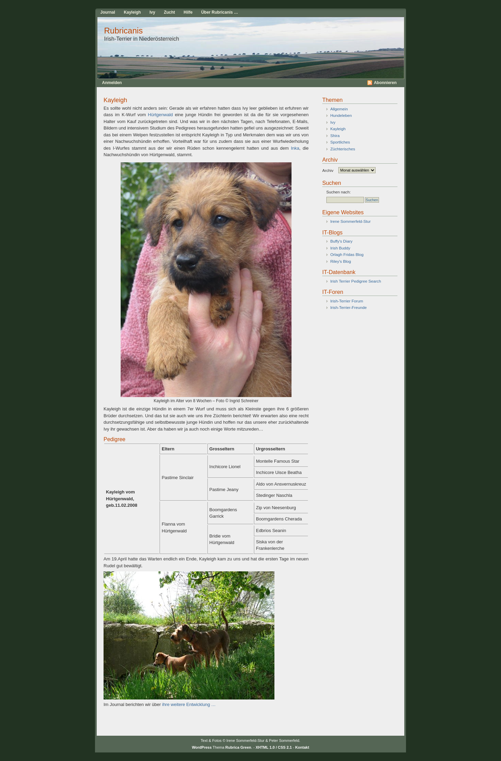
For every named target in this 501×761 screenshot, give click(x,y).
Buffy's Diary (341, 241)
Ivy (152, 12)
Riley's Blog (340, 261)
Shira (334, 135)
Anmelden (112, 82)
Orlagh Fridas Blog (346, 254)
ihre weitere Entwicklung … (189, 704)
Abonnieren (385, 82)
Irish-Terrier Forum (346, 301)
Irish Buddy (340, 248)
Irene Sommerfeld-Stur (350, 221)
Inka (295, 148)
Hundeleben (341, 115)
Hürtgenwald (159, 114)
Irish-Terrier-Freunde (348, 307)
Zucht (169, 12)
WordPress (202, 747)
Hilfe (188, 12)
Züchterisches (342, 149)
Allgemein (339, 109)
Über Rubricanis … (219, 12)
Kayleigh (132, 12)
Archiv (327, 170)
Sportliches (340, 142)
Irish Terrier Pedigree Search (355, 281)
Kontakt (302, 747)
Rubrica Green (238, 747)
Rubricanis (123, 30)
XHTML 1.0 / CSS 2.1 (274, 747)
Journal (107, 12)
